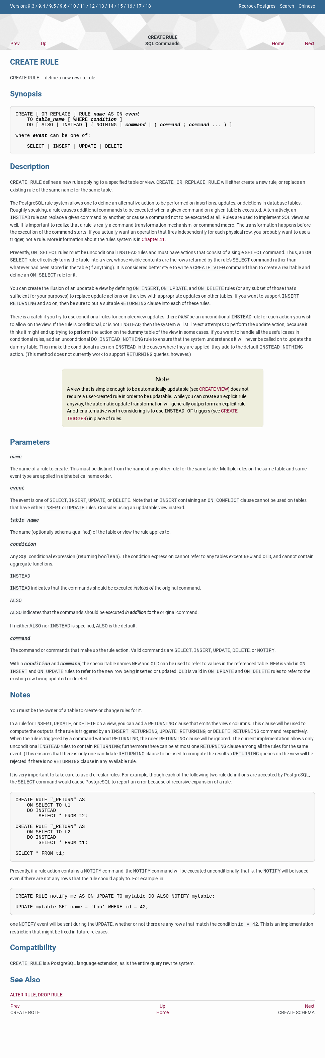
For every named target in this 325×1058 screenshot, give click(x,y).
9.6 (63, 6)
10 (73, 6)
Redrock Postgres (257, 6)
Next (310, 44)
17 (139, 6)
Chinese (307, 6)
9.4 (41, 6)
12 (92, 6)
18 (148, 6)
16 (129, 6)
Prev (15, 44)
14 (110, 6)
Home (278, 44)
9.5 (52, 6)
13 (101, 6)
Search (287, 6)
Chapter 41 (153, 246)
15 (120, 6)
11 (82, 6)
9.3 (31, 6)
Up (44, 44)
